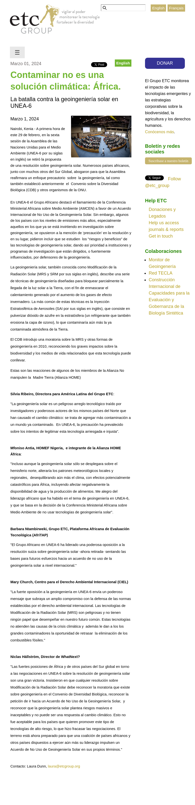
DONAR (165, 63)
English (158, 8)
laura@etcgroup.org (64, 766)
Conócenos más (159, 132)
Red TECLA (160, 273)
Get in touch (161, 236)
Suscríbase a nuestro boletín (168, 161)
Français (176, 8)
